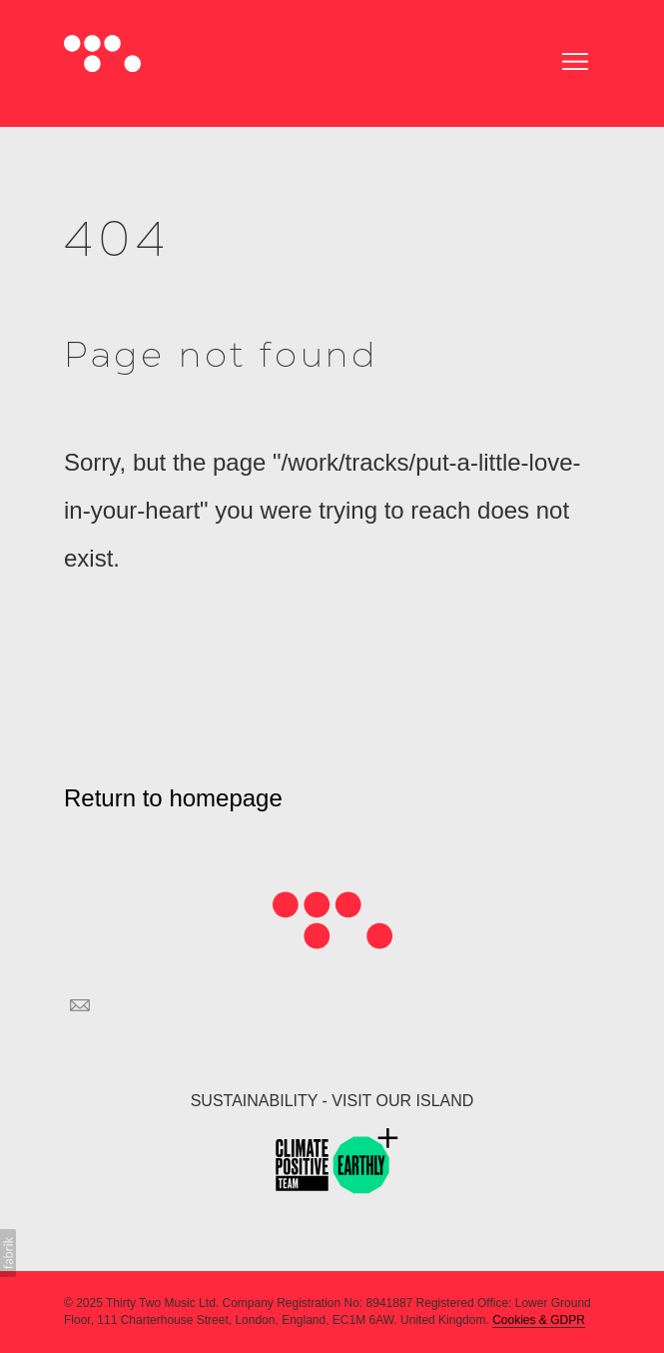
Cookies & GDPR (538, 1320)
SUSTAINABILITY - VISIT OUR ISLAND (332, 1100)
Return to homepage (173, 797)
